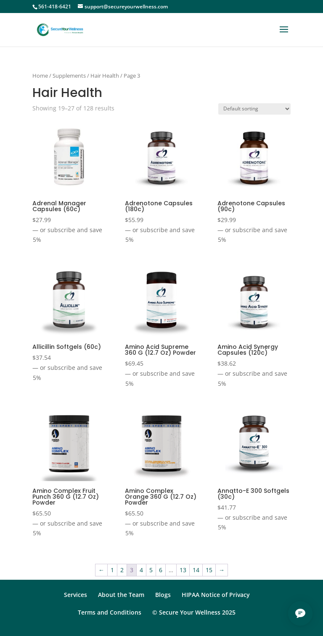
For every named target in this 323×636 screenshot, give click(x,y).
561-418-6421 (54, 6)
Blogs (163, 595)
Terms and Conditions (109, 612)
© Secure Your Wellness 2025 (194, 612)
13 (183, 570)
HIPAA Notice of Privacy (216, 595)
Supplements (69, 75)
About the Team (121, 595)
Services (75, 595)
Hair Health (104, 75)
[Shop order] (254, 109)
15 (209, 570)
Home (40, 75)
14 (196, 570)
